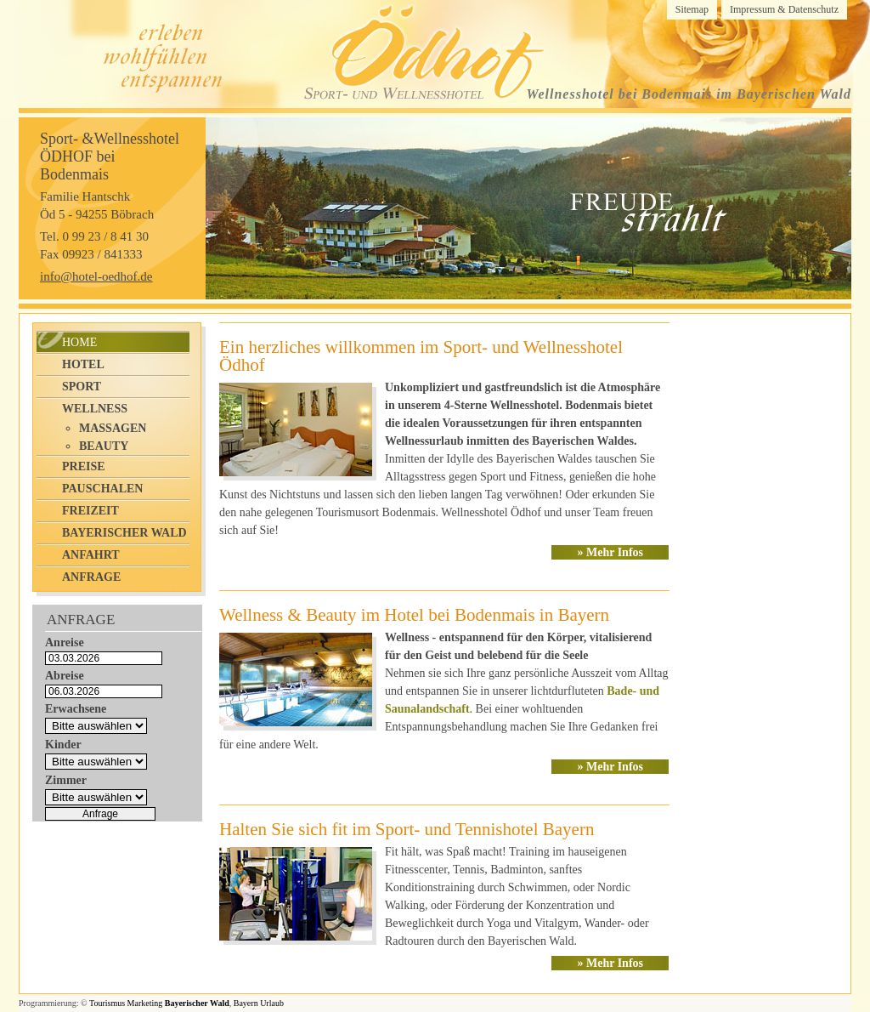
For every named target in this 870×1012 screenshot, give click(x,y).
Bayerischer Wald (124, 532)
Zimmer (66, 780)
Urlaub (272, 1003)
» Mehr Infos (610, 552)
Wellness (94, 408)
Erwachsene (75, 708)
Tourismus (107, 1003)
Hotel (83, 364)
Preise (83, 466)
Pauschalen (102, 488)
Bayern (246, 1003)
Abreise (64, 675)
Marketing (145, 1003)
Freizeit (90, 510)
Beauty (103, 446)
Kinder (63, 744)
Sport (81, 386)
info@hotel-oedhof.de (96, 276)
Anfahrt (91, 555)
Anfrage (91, 577)
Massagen (112, 428)
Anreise (64, 642)
